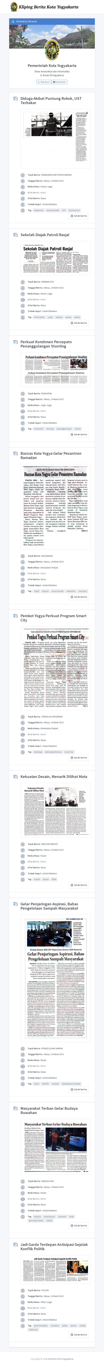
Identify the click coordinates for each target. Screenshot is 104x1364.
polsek (77, 317)
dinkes (77, 428)
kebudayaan (49, 1216)
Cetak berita (78, 215)
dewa (36, 1083)
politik (64, 1325)
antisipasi (55, 1325)
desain (46, 879)
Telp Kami (44, 82)
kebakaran (39, 210)
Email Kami (59, 82)
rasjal (50, 317)
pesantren (71, 591)
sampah (55, 1083)
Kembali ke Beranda (24, 21)
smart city (69, 752)
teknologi (38, 752)
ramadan (82, 591)
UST (64, 210)
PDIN (54, 879)
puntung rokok (53, 210)
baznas (45, 591)
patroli (68, 317)
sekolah (59, 317)
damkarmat (74, 210)
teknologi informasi (53, 752)
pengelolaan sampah (71, 1083)
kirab (71, 1216)
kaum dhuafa (58, 591)
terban (49, 1220)
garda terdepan (41, 1325)
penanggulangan (64, 428)
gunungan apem (36, 1220)
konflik (82, 1325)
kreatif (37, 879)
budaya (37, 1216)
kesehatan (38, 428)
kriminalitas (39, 317)
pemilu (73, 1325)
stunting (50, 428)
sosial (36, 591)
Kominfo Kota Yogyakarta (60, 1358)
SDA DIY (45, 1083)
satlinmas (33, 1329)
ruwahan (62, 1216)
